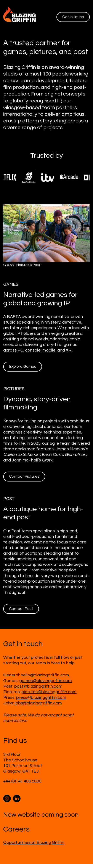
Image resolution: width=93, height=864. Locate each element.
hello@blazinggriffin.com (45, 675)
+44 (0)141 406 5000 (22, 781)
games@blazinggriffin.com (45, 681)
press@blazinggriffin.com (41, 697)
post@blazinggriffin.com (38, 686)
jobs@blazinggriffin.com (38, 703)
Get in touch (73, 17)
